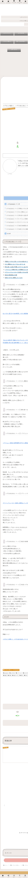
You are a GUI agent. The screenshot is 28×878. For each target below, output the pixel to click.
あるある (5, 673)
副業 (4, 675)
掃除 (9, 675)
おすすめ (12, 673)
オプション (19, 673)
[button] (14, 876)
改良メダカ (15, 675)
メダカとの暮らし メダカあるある (11, 669)
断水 (21, 675)
